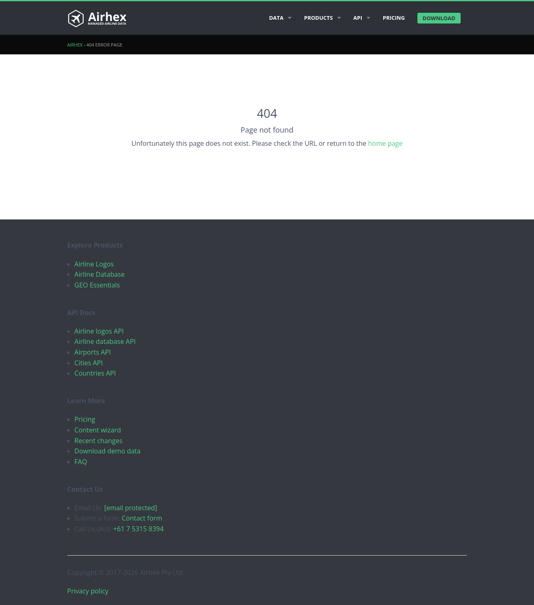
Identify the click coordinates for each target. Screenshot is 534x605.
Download (439, 18)
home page (385, 143)
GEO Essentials (97, 285)
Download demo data (108, 451)
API (358, 17)
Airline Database (100, 274)
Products (318, 17)
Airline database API (105, 341)
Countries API (95, 373)
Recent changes (99, 440)
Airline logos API (99, 331)
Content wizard (98, 429)
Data (276, 17)
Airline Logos (94, 264)
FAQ (81, 461)
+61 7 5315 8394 (138, 528)
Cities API (89, 362)
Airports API (93, 352)
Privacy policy (87, 591)
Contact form (142, 518)
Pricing (394, 17)
